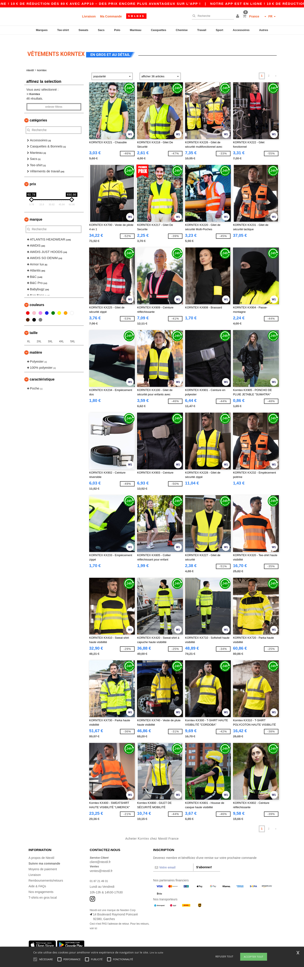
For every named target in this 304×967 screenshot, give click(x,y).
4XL (61, 333)
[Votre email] (173, 860)
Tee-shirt (63, 30)
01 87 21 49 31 (100, 873)
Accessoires (241, 30)
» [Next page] (275, 68)
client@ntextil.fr (100, 854)
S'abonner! (204, 859)
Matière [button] (36, 345)
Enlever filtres (53, 99)
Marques (41, 30)
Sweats (83, 30)
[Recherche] (212, 16)
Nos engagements (41, 884)
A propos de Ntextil (41, 850)
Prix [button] (33, 176)
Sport (219, 30)
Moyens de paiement (43, 861)
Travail (201, 30)
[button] (238, 16)
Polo (117, 30)
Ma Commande (111, 16)
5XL (72, 333)
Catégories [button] (38, 112)
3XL (50, 333)
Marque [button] (36, 212)
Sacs (101, 30)
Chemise (182, 30)
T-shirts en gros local (43, 890)
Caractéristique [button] (42, 372)
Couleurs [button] (37, 297)
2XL (39, 333)
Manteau (135, 30)
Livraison (89, 16)
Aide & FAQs (37, 878)
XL (28, 333)
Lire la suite (156, 952)
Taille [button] (34, 325)
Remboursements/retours (46, 873)
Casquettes (158, 30)
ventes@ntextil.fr (101, 863)
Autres (263, 30)
